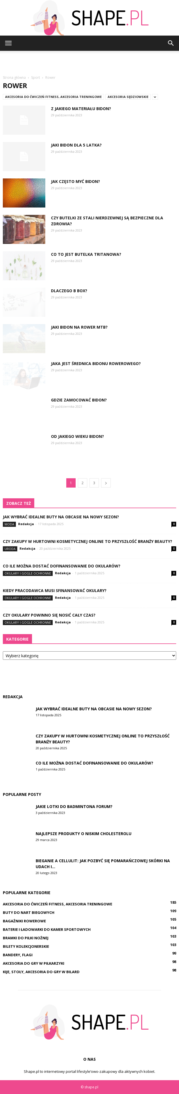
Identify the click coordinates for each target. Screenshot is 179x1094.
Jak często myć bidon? (75, 181)
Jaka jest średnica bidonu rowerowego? (96, 363)
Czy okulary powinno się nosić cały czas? (49, 615)
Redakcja (26, 524)
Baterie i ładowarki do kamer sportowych (47, 929)
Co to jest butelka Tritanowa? (86, 254)
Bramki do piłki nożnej (25, 937)
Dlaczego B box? (69, 290)
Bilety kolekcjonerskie (26, 946)
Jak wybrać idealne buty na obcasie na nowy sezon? (61, 516)
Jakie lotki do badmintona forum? (74, 806)
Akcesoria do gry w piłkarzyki (33, 963)
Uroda (10, 549)
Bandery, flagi (18, 954)
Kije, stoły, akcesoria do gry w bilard (41, 971)
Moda (9, 524)
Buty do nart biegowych (28, 912)
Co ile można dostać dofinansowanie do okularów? (61, 566)
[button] (171, 43)
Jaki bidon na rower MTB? (79, 327)
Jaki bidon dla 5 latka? (76, 145)
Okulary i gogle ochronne (28, 573)
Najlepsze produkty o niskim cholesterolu (83, 833)
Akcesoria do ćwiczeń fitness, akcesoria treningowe (53, 97)
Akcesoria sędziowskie (128, 97)
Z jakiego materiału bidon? (81, 108)
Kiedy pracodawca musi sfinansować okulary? (54, 590)
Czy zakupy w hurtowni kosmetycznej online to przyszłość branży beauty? (87, 541)
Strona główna (14, 77)
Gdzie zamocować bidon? (79, 400)
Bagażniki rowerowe (24, 920)
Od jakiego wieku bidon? (77, 436)
